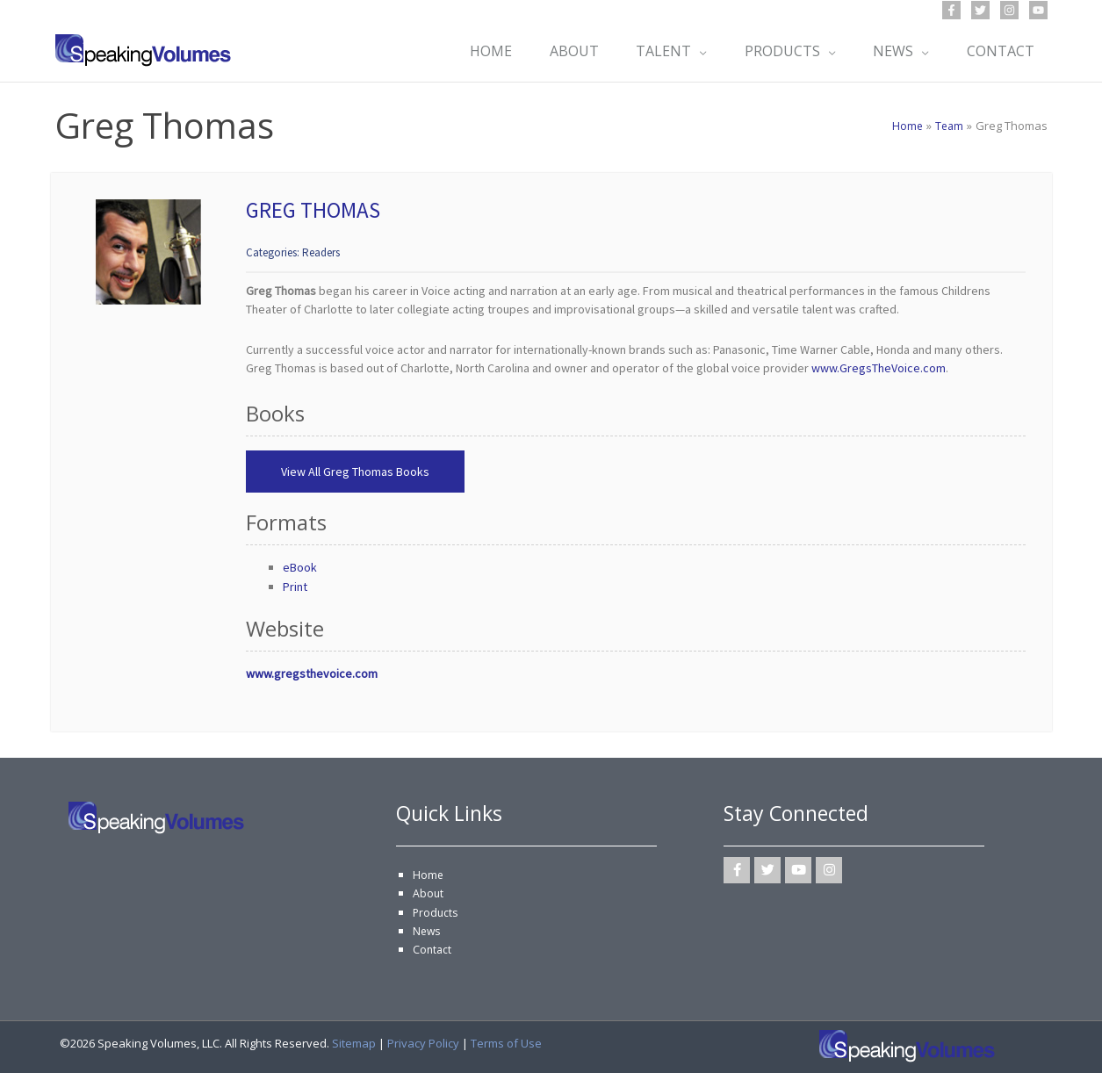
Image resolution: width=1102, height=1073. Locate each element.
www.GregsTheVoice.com (878, 368)
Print (295, 586)
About (428, 893)
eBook (300, 567)
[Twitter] (980, 10)
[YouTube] (1038, 10)
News (428, 931)
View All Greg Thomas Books (355, 471)
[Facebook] (951, 10)
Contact (433, 949)
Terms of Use (506, 1043)
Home (428, 874)
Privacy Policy (423, 1043)
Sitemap (354, 1043)
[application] (693, 51)
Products (436, 912)
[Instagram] (1009, 10)
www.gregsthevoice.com (312, 673)
